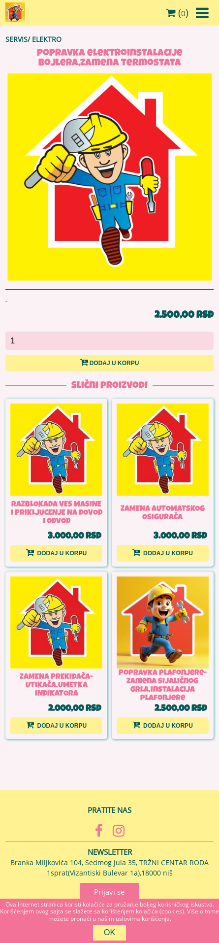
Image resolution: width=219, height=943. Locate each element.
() (177, 13)
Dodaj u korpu (109, 362)
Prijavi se (109, 892)
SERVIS (16, 39)
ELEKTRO (47, 39)
